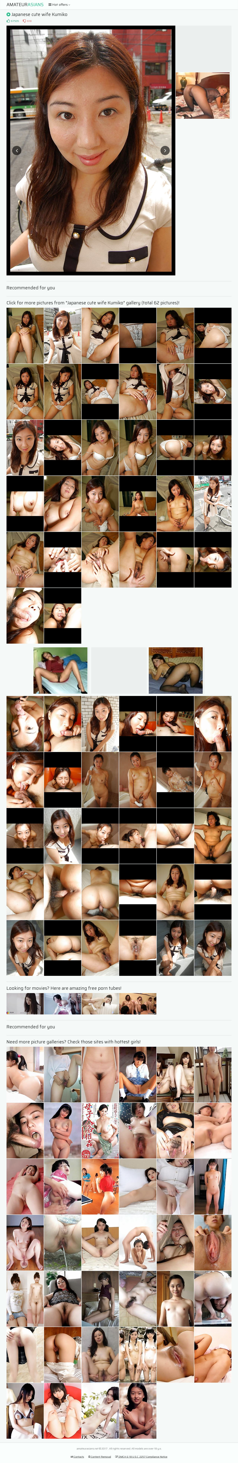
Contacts (77, 1457)
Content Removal (99, 1457)
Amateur (25, 4)
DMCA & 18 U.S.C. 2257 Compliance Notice (141, 1457)
